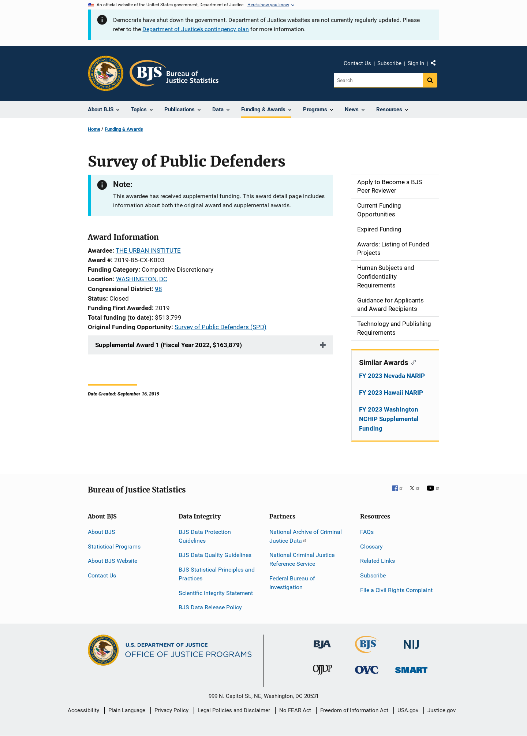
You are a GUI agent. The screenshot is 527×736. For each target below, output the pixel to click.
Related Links (377, 560)
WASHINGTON (136, 279)
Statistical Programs (114, 546)
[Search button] (430, 80)
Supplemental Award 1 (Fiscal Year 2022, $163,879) (168, 345)
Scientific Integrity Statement (216, 593)
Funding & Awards (124, 129)
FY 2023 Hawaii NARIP (391, 392)
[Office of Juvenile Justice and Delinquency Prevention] (322, 671)
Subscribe (389, 63)
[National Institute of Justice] (411, 641)
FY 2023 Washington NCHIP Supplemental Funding (389, 419)
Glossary (371, 546)
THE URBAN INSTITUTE (148, 250)
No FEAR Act (295, 710)
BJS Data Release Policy (210, 607)
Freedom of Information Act (354, 710)
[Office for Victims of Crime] (366, 669)
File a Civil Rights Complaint (396, 590)
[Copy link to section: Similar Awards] (412, 361)
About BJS (101, 531)
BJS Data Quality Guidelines (215, 554)
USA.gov (407, 710)
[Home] (174, 73)
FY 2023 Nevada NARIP (392, 375)
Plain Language (126, 710)
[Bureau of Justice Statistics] (367, 649)
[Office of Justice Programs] (106, 73)
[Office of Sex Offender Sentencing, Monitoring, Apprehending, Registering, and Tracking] (411, 668)
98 (158, 289)
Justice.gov (441, 710)
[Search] (378, 80)
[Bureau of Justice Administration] (322, 641)
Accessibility (83, 710)
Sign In (416, 63)
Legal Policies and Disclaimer (234, 710)
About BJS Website (112, 560)
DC (163, 279)
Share (436, 64)
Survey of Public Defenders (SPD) (220, 327)
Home (94, 129)
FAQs (367, 531)
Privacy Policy (171, 710)
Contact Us (357, 63)
